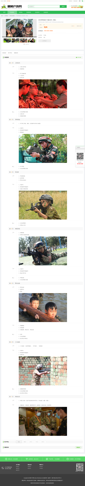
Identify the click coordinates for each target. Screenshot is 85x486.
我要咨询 (16, 52)
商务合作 (30, 464)
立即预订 (44, 40)
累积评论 (78, 26)
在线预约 (78, 147)
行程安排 (4, 52)
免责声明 (17, 468)
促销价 (41, 27)
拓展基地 (28, 12)
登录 (5, 1)
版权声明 (17, 470)
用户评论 (10, 52)
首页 (4, 12)
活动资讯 (37, 12)
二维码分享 (26, 44)
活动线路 (12, 12)
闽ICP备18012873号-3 (56, 477)
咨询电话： (41, 30)
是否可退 (40, 37)
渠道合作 (29, 468)
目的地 (20, 12)
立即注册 (8, 1)
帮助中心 (41, 464)
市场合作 (29, 466)
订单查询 (70, 1)
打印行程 (78, 57)
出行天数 (40, 35)
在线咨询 (46, 12)
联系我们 (17, 466)
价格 (40, 24)
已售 (72, 26)
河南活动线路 (12, 15)
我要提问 (78, 447)
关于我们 (18, 464)
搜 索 (63, 6)
